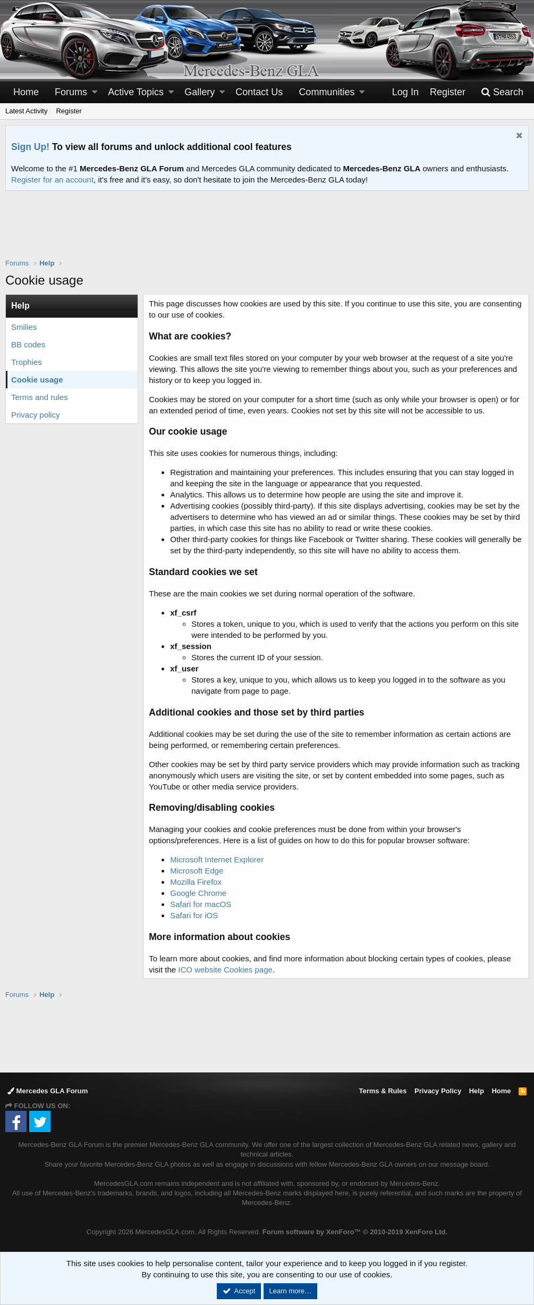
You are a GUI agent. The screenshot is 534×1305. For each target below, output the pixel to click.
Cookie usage (37, 379)
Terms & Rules (382, 1091)
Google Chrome (199, 892)
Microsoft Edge (197, 870)
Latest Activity (26, 111)
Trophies (26, 362)
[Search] (502, 92)
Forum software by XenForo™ (354, 1232)
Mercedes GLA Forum (47, 1091)
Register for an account (52, 179)
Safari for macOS (201, 904)
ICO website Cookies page (226, 969)
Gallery (199, 92)
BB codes (28, 344)
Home (26, 92)
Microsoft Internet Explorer (217, 859)
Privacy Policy (437, 1091)
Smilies (24, 326)
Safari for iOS (194, 915)
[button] (94, 92)
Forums (71, 92)
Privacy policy (35, 414)
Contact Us (259, 92)
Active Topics (136, 92)
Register (68, 111)
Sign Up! (30, 147)
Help (476, 1091)
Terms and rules (39, 397)
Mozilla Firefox (196, 881)
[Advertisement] (267, 231)
